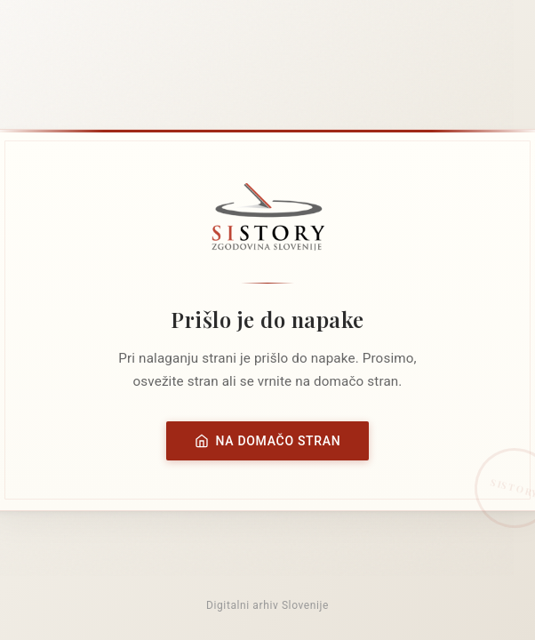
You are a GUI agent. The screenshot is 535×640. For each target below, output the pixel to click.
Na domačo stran (268, 441)
